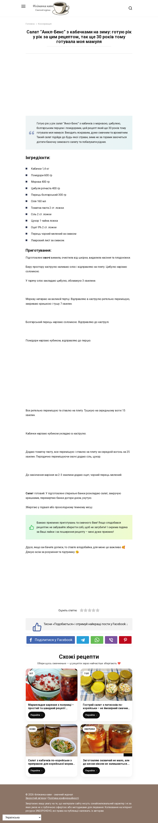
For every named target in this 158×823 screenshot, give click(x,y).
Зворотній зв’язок (36, 798)
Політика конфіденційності (63, 798)
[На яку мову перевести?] (22, 817)
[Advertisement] (79, 82)
